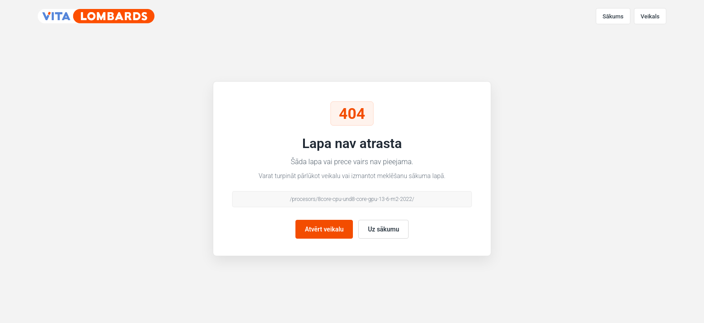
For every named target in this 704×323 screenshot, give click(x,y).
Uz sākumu (383, 229)
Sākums (613, 16)
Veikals (650, 16)
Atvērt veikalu (324, 229)
